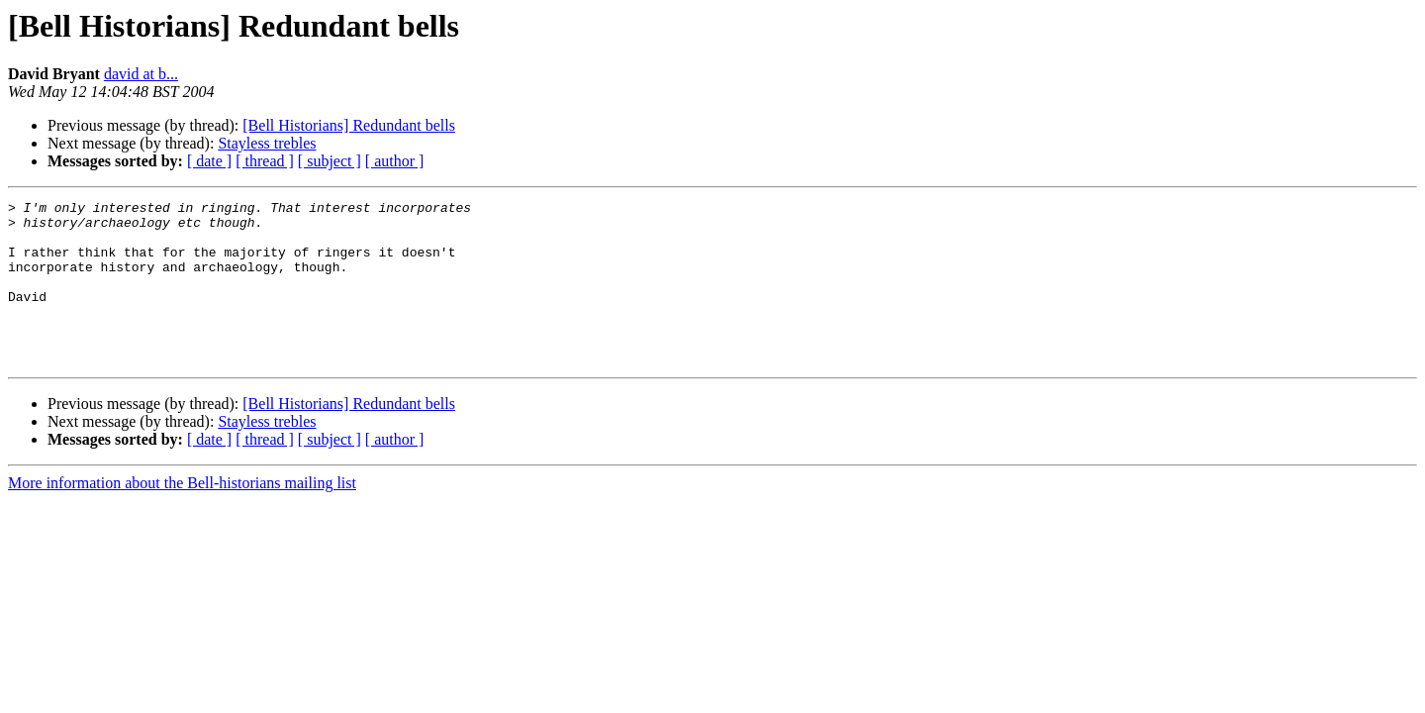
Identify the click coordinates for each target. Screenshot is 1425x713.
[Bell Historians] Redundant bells (348, 125)
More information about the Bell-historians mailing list (182, 515)
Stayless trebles (267, 143)
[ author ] (395, 161)
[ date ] (209, 161)
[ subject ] (329, 161)
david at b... (141, 73)
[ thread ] (265, 161)
